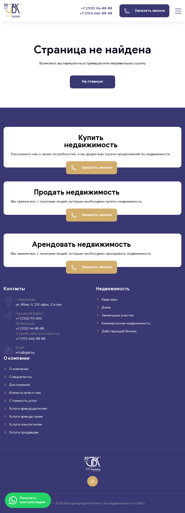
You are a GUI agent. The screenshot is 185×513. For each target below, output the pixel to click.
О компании (18, 369)
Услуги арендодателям (27, 409)
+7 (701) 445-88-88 (96, 13)
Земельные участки (117, 315)
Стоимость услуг (22, 401)
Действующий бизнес (119, 331)
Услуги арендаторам (25, 416)
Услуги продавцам (23, 432)
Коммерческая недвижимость (125, 323)
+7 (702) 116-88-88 (96, 8)
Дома (106, 307)
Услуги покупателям (25, 424)
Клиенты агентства (24, 393)
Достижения (19, 385)
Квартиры (109, 299)
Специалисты (20, 377)
